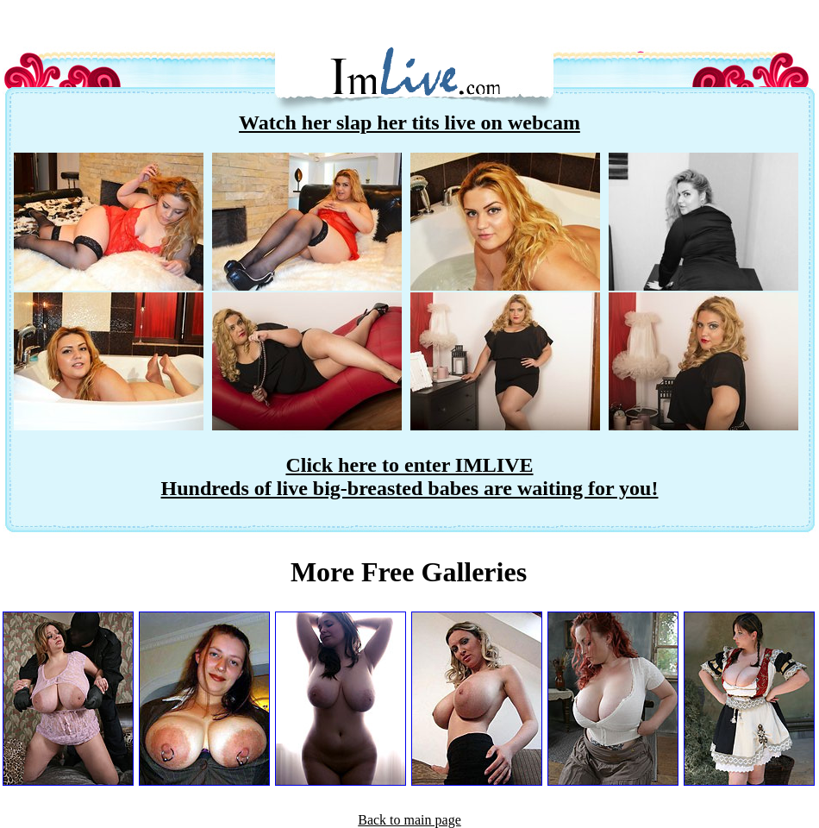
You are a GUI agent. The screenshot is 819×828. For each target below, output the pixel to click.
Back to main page (409, 819)
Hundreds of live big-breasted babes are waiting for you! (410, 488)
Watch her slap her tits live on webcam (409, 122)
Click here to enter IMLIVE (409, 465)
